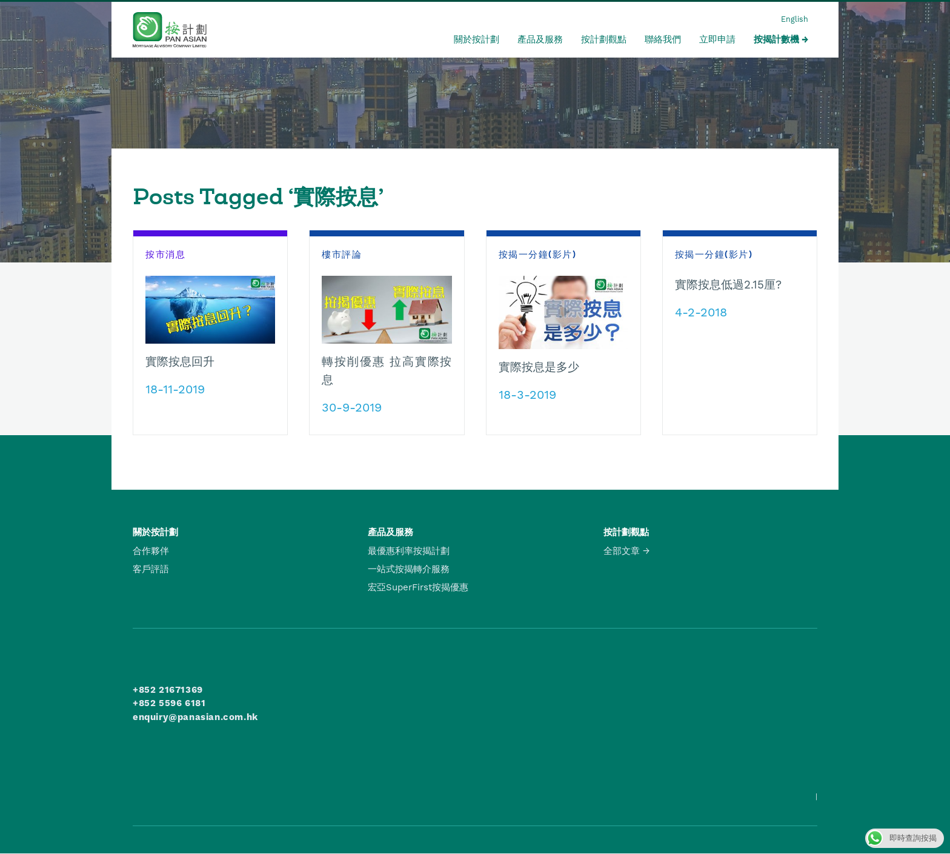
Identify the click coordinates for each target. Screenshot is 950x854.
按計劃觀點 (603, 39)
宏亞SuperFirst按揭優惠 (418, 587)
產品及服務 (540, 39)
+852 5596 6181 (169, 703)
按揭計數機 (776, 39)
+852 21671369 (168, 689)
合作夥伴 (151, 550)
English (794, 19)
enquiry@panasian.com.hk (195, 717)
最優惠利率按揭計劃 (409, 550)
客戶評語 (151, 569)
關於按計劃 (476, 39)
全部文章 (621, 550)
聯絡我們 (663, 39)
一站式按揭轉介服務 (409, 569)
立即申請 (717, 39)
